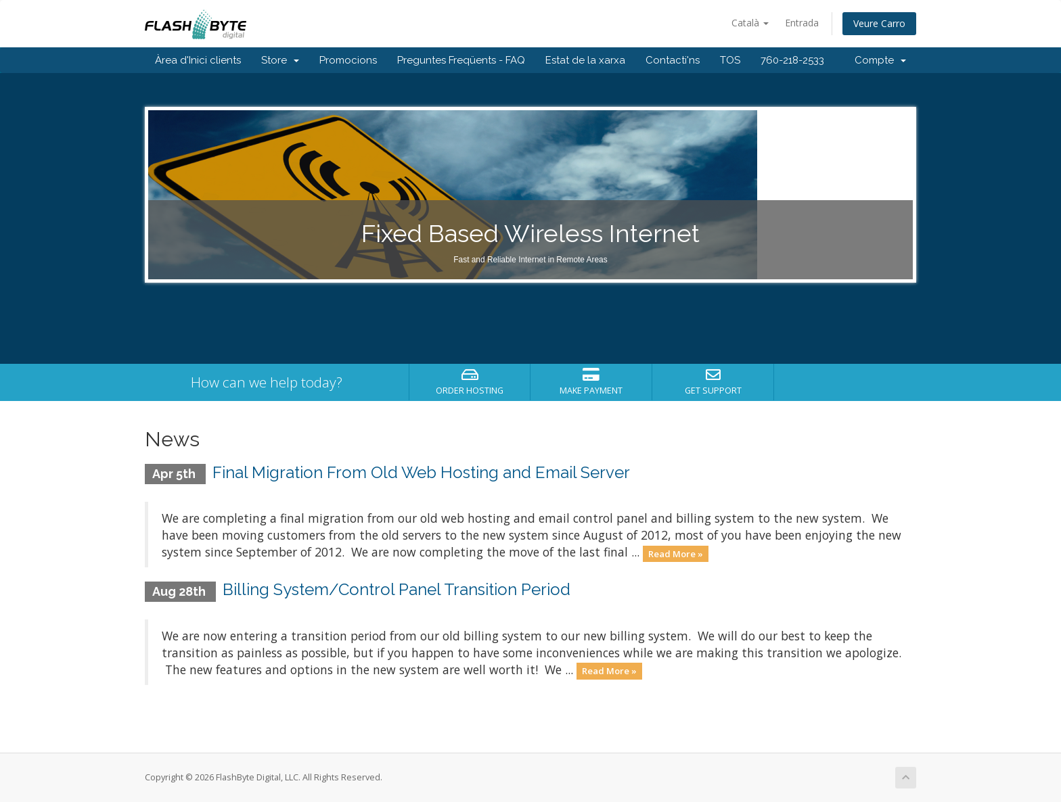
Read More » (675, 553)
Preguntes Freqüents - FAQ (461, 60)
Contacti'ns (673, 60)
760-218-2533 (792, 60)
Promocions (348, 60)
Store (280, 60)
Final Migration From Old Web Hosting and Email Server (421, 472)
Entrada (802, 22)
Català (750, 22)
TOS (730, 60)
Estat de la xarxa (585, 60)
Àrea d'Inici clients (198, 60)
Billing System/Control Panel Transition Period (396, 589)
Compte (880, 60)
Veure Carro (879, 23)
